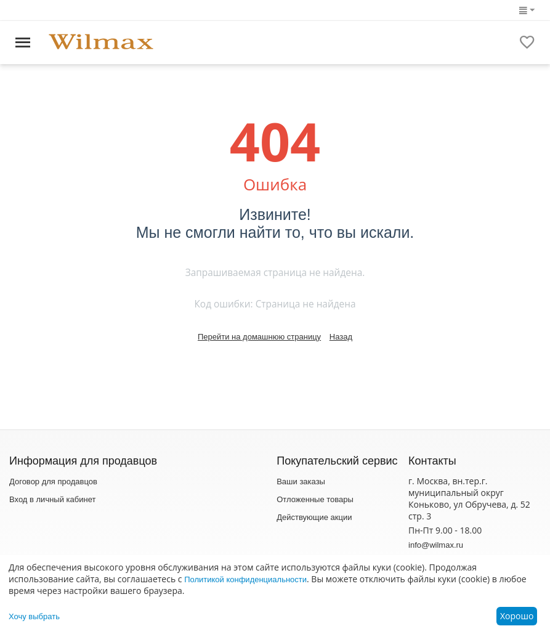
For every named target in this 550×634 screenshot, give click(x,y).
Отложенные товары (315, 499)
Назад (341, 336)
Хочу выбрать (34, 616)
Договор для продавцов (53, 481)
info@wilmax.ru (435, 545)
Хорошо (516, 616)
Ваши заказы (301, 481)
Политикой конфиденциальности (245, 579)
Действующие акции (314, 517)
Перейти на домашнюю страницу (259, 336)
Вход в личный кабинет (52, 499)
